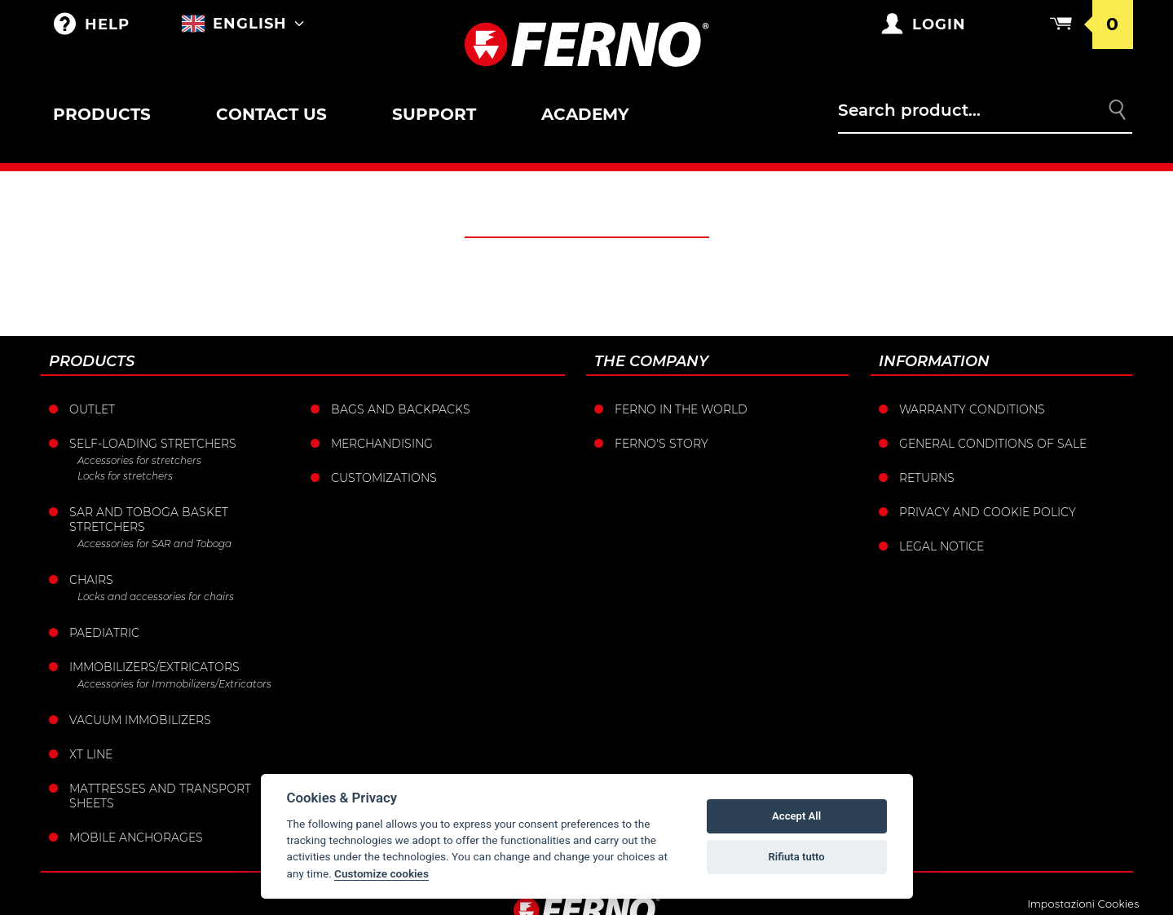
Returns (927, 478)
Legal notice (941, 546)
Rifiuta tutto (796, 857)
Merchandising (382, 443)
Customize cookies (381, 873)
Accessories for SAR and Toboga (154, 543)
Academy (585, 114)
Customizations (384, 478)
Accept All (796, 816)
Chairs (91, 579)
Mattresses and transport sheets (160, 796)
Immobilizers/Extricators (154, 667)
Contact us (271, 114)
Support (434, 114)
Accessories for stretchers (139, 460)
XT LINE (90, 754)
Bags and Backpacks (400, 409)
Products (102, 114)
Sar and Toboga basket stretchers (148, 519)
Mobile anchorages (136, 837)
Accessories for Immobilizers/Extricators (174, 684)
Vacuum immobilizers (140, 720)
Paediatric (104, 632)
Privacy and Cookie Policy (987, 512)
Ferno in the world (681, 409)
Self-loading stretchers (152, 443)
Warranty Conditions (972, 409)
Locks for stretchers (125, 476)
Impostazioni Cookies (1083, 903)
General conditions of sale (993, 443)
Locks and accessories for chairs (155, 596)
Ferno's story (661, 443)
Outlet (92, 409)
